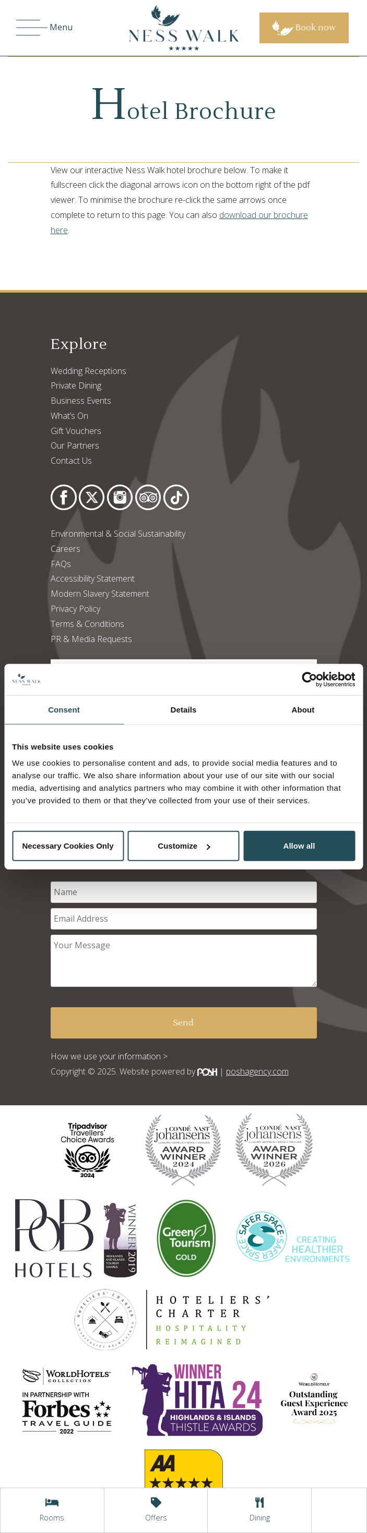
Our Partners (75, 445)
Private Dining (76, 385)
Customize (184, 845)
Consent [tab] (64, 709)
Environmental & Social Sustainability (118, 533)
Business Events (81, 400)
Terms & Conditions (87, 624)
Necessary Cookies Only (67, 845)
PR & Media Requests (91, 639)
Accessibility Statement (93, 578)
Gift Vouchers (76, 431)
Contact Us (71, 460)
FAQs (61, 564)
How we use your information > (109, 1056)
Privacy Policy (75, 608)
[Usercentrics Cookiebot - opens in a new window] (309, 679)
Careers (65, 548)
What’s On (69, 415)
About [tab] (303, 709)
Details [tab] (184, 709)
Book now (304, 27)
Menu (44, 28)
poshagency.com (257, 1071)
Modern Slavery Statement (100, 593)
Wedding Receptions (88, 371)
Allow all (299, 845)
